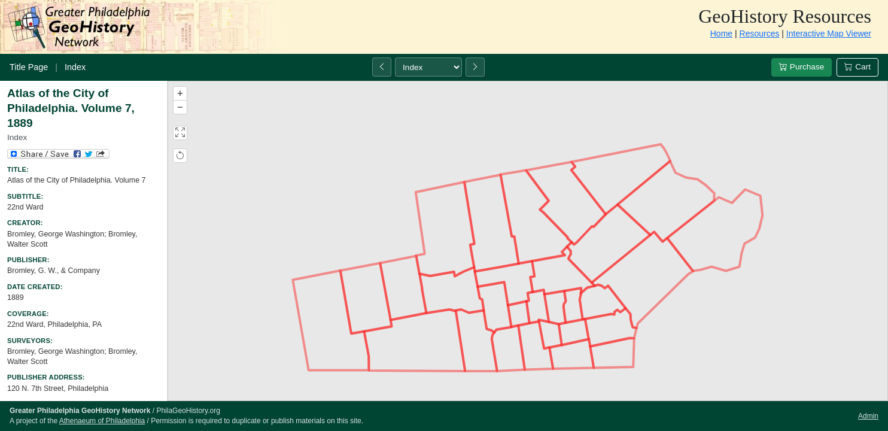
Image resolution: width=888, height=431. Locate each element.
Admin (868, 416)
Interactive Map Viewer (828, 33)
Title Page (29, 67)
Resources (760, 33)
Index (75, 67)
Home (721, 33)
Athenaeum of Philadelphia (102, 421)
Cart (857, 66)
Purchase (801, 66)
